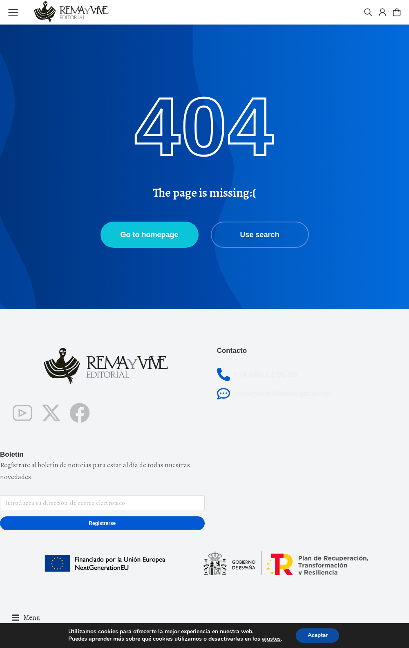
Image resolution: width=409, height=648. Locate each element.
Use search (259, 235)
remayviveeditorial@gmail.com (284, 393)
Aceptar (317, 635)
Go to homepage (149, 235)
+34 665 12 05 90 (265, 374)
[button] (26, 618)
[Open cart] (397, 12)
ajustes (270, 639)
